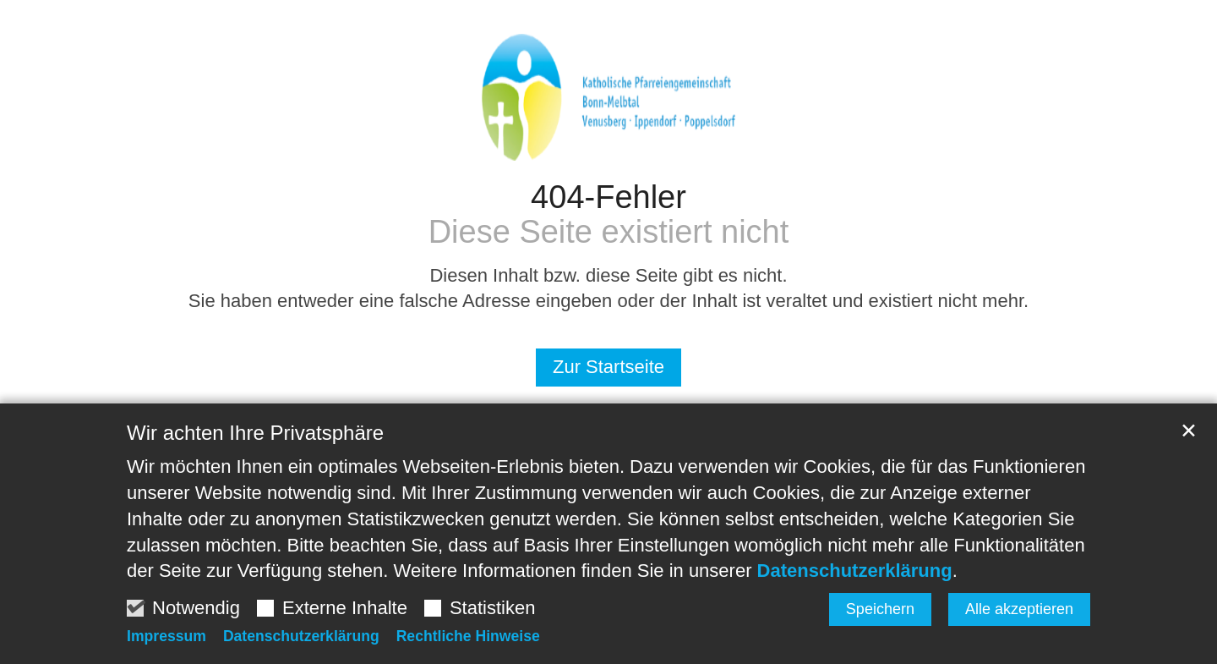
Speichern (880, 609)
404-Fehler (608, 197)
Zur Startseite (608, 366)
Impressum (166, 636)
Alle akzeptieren (1019, 609)
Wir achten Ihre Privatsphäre (255, 432)
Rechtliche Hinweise (468, 636)
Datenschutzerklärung (854, 570)
